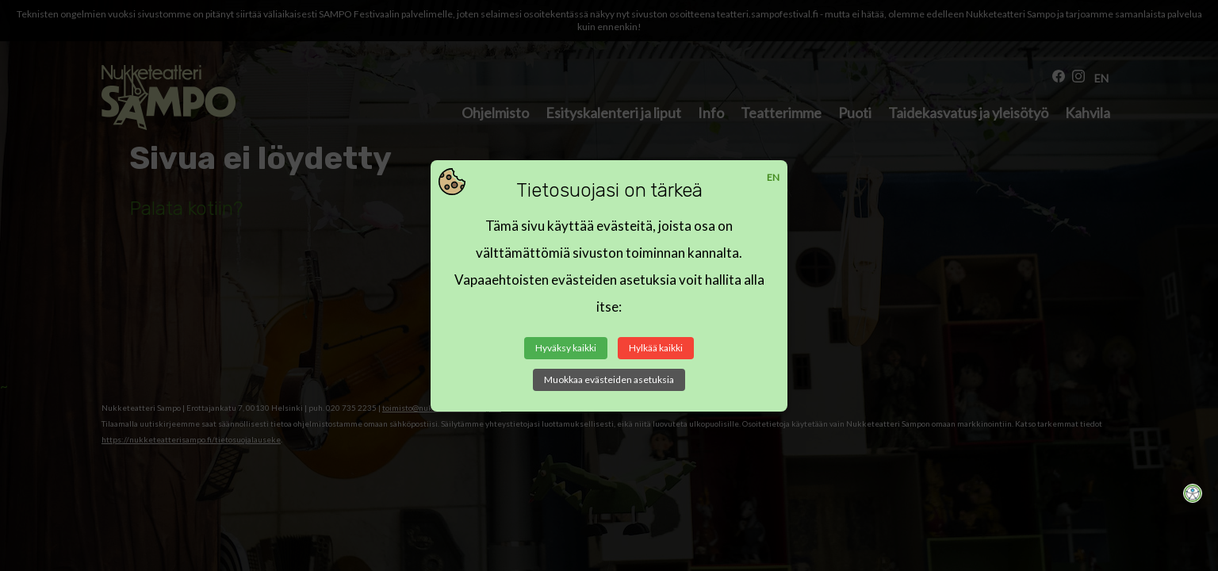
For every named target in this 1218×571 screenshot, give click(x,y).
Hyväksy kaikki (565, 348)
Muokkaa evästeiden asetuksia (609, 379)
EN (773, 177)
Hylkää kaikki (656, 348)
